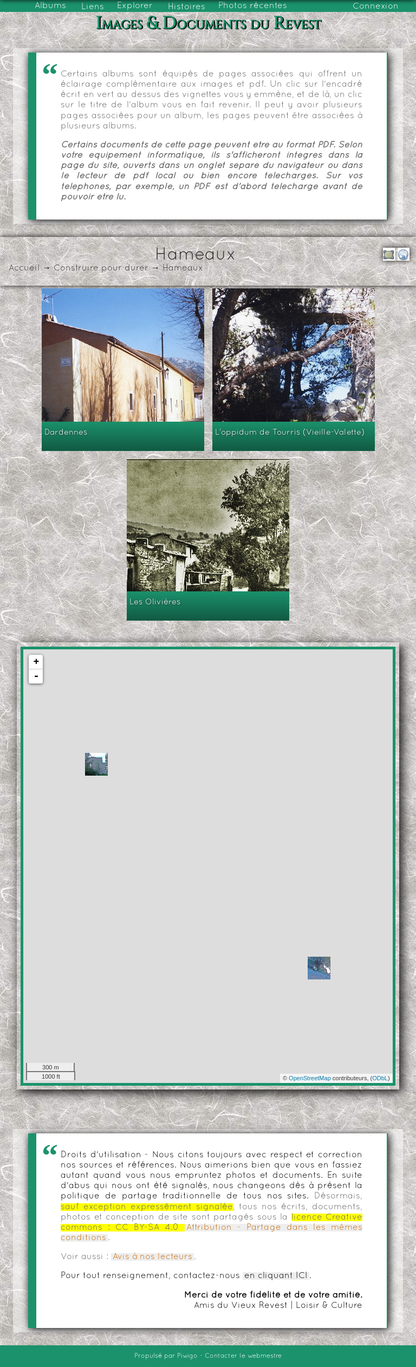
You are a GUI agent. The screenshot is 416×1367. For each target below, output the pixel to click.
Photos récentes (252, 6)
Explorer (135, 6)
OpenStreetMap (310, 1078)
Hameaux (182, 268)
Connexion (376, 6)
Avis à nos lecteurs (152, 1257)
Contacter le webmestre (243, 1356)
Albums (50, 6)
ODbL (380, 1078)
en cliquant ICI (276, 1276)
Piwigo (187, 1356)
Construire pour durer (101, 268)
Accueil (24, 268)
